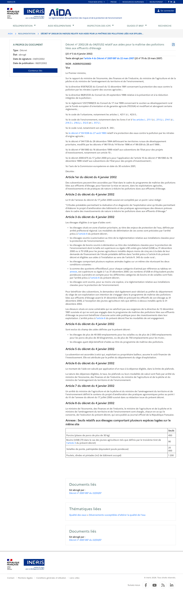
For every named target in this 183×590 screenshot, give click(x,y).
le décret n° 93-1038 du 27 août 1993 (87, 132)
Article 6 (71, 363)
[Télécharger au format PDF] (173, 45)
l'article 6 (82, 233)
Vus (67, 67)
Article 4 (71, 324)
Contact (10, 577)
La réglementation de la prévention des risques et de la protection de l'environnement (85, 18)
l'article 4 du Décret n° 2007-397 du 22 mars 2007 (109, 58)
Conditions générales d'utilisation (51, 577)
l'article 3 (71, 442)
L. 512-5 (84, 122)
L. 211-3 (157, 119)
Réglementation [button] (23, 25)
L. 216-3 (75, 122)
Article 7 (71, 386)
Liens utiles (74, 577)
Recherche (164, 25)
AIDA (10, 33)
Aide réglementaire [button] (59, 25)
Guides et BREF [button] (135, 25)
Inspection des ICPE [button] (99, 25)
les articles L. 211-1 (142, 119)
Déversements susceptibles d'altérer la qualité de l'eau (117, 514)
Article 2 (71, 194)
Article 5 (71, 349)
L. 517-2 (96, 122)
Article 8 (71, 403)
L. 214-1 (166, 119)
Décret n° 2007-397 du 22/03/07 (85, 492)
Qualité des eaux (77, 514)
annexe (73, 271)
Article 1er (72, 177)
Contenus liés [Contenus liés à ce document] (35, 70)
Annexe (70, 420)
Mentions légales (25, 577)
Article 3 (71, 217)
